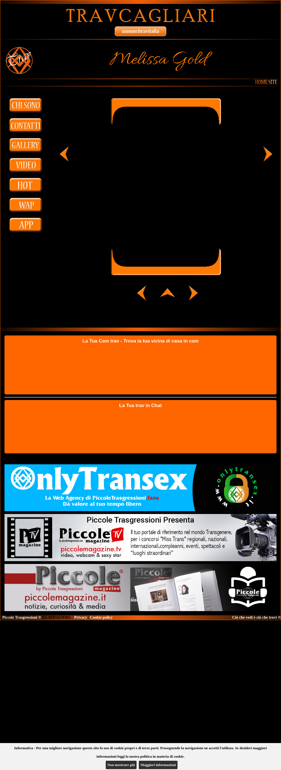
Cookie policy (101, 617)
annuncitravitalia (140, 31)
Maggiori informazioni (158, 765)
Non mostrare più (121, 765)
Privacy (80, 617)
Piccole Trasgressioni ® (21, 617)
